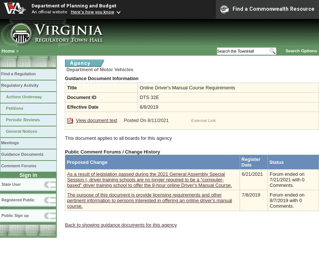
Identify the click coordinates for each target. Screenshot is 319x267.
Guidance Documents (22, 154)
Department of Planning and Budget (74, 6)
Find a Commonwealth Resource (267, 9)
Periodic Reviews (23, 120)
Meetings (10, 143)
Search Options (301, 51)
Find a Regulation (18, 74)
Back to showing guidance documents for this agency (121, 225)
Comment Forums (18, 166)
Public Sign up (15, 215)
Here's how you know (92, 11)
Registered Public (17, 200)
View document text (96, 120)
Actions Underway (24, 97)
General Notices (21, 131)
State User (11, 184)
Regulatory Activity (20, 85)
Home (8, 51)
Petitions (14, 108)
